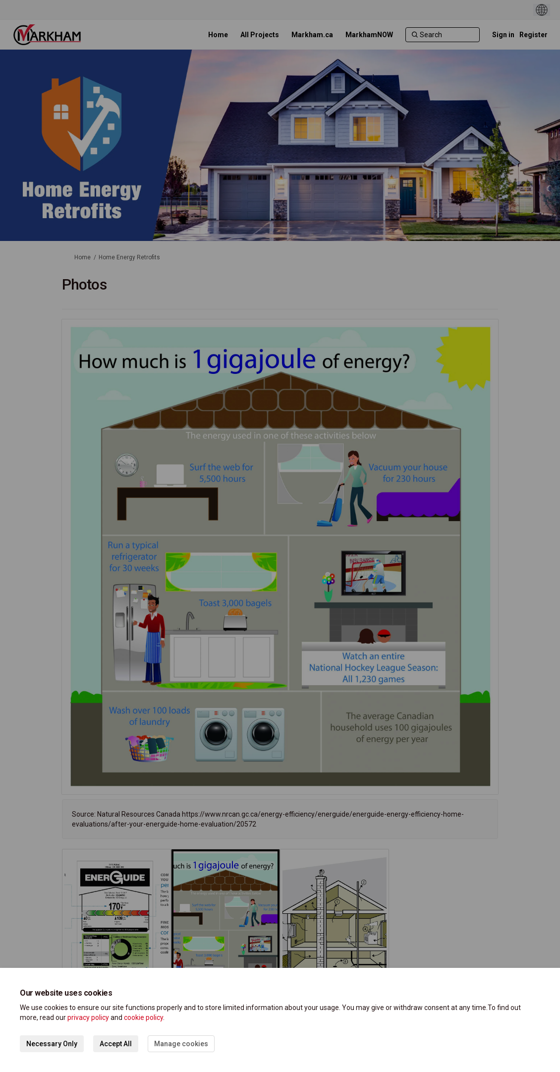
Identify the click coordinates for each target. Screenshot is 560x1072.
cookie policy (143, 1017)
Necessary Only (51, 1044)
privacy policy (88, 1017)
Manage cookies (181, 1044)
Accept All (116, 1044)
